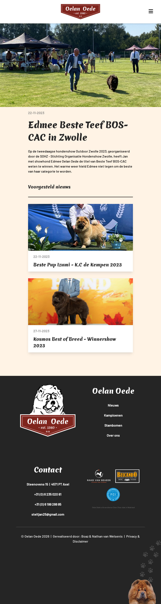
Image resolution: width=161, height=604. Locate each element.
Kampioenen (113, 415)
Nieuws (113, 405)
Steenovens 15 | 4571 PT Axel (48, 484)
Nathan (97, 536)
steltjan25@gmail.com (47, 514)
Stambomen (113, 425)
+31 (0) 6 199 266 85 (48, 504)
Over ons (113, 435)
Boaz (84, 536)
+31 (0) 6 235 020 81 (47, 494)
